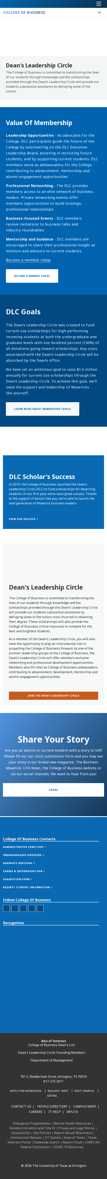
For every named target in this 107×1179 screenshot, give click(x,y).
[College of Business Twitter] (31, 943)
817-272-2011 (53, 1081)
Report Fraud (72, 1142)
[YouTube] (56, 1157)
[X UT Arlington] (48, 1157)
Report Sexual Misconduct (73, 1133)
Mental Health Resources (72, 1123)
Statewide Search (46, 1142)
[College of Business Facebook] (6, 943)
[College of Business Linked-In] (23, 943)
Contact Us (21, 1106)
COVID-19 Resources (68, 1147)
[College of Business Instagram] (14, 943)
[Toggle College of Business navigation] (99, 12)
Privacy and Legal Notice (76, 1128)
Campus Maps (85, 1106)
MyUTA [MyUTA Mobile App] (72, 1112)
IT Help (55, 1112)
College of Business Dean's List (51, 1045)
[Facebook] (22, 1157)
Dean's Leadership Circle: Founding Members (51, 1052)
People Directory (52, 1106)
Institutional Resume (26, 1137)
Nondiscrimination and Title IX (32, 1128)
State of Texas (74, 1137)
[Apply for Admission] (25, 1091)
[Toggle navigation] (99, 4)
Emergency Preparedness (32, 1123)
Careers (35, 1112)
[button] (28, 882)
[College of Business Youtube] (40, 943)
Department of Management (51, 1060)
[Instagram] (39, 1157)
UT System (53, 1137)
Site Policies (42, 1133)
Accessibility (21, 1133)
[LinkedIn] (30, 1157)
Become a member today (28, 260)
